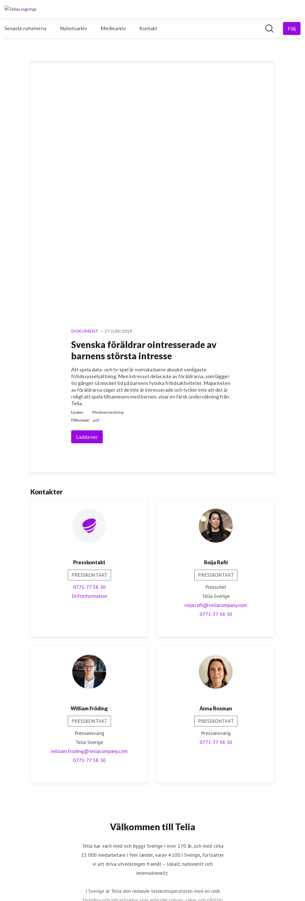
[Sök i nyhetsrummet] (269, 28)
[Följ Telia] (291, 28)
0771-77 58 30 (89, 350)
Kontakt (148, 28)
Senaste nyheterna (25, 28)
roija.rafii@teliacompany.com (215, 368)
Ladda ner (87, 200)
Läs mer (152, 706)
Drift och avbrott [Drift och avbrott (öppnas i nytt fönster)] (152, 849)
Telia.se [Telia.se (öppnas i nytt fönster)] (152, 840)
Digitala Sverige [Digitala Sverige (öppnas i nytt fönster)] (152, 831)
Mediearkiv (113, 28)
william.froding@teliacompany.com (89, 514)
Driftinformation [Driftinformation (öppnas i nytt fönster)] (89, 359)
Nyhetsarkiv (73, 28)
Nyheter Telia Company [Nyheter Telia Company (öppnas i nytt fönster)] (152, 822)
